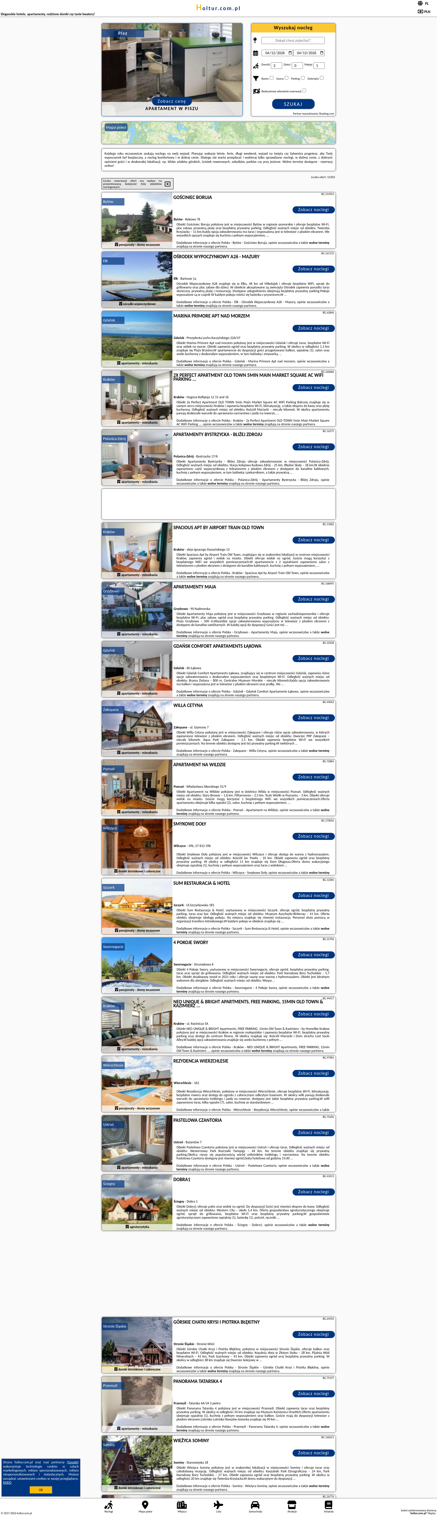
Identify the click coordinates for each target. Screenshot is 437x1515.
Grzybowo (111, 591)
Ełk (105, 261)
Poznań (109, 769)
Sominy (109, 1444)
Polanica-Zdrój (114, 438)
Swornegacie (113, 946)
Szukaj (293, 104)
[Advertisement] (219, 1274)
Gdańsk (109, 320)
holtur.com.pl (218, 8)
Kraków (109, 379)
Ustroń (108, 1124)
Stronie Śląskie (114, 1326)
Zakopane (111, 709)
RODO (7, 1483)
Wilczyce (110, 828)
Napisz (432, 1513)
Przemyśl (110, 1385)
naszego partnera (215, 246)
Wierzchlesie (113, 1065)
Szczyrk (109, 887)
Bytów (108, 201)
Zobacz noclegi (313, 209)
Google (73, 1462)
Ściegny (109, 1183)
